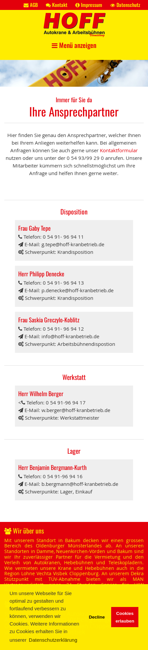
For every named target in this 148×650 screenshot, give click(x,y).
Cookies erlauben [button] (124, 617)
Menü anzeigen (74, 45)
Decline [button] (97, 617)
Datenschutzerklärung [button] (53, 640)
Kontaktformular (119, 150)
